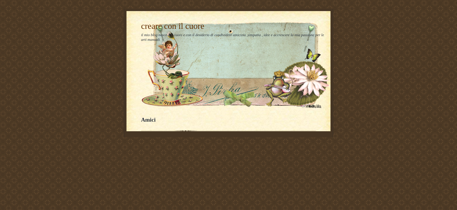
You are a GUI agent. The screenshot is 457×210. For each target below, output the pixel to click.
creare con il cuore (172, 26)
